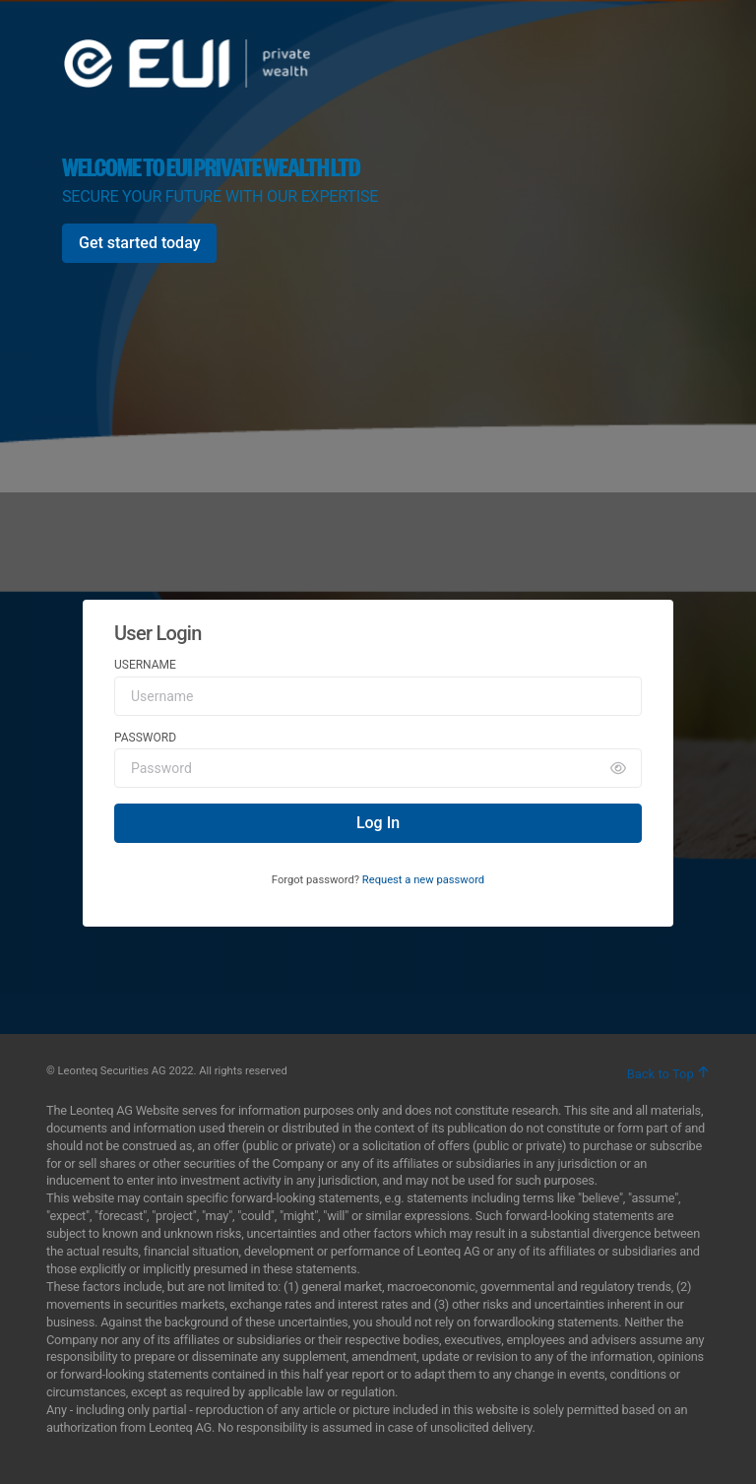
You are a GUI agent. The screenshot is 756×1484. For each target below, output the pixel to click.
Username (145, 665)
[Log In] (378, 823)
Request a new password (423, 879)
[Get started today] (139, 243)
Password (145, 738)
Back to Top (668, 1073)
